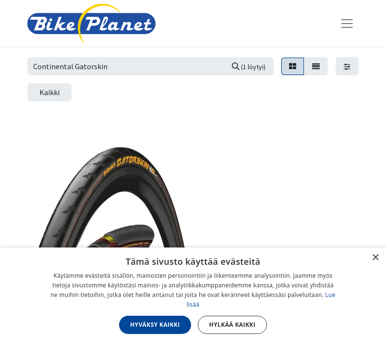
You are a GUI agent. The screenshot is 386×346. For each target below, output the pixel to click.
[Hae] (249, 66)
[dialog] (193, 296)
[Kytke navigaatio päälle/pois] (347, 23)
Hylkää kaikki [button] (232, 325)
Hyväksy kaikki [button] (155, 325)
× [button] (375, 257)
